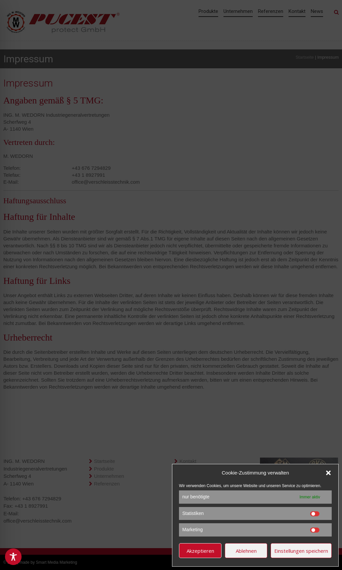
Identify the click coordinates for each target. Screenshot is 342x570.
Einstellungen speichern (301, 550)
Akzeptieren (200, 550)
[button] (328, 473)
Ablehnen (246, 550)
